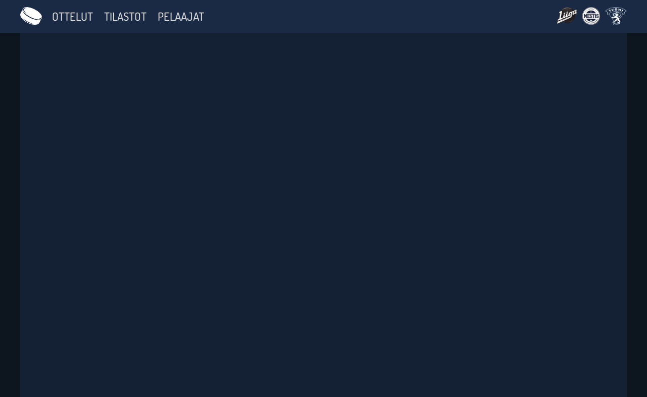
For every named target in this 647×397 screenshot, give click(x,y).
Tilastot (125, 16)
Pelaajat (181, 16)
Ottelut (72, 16)
